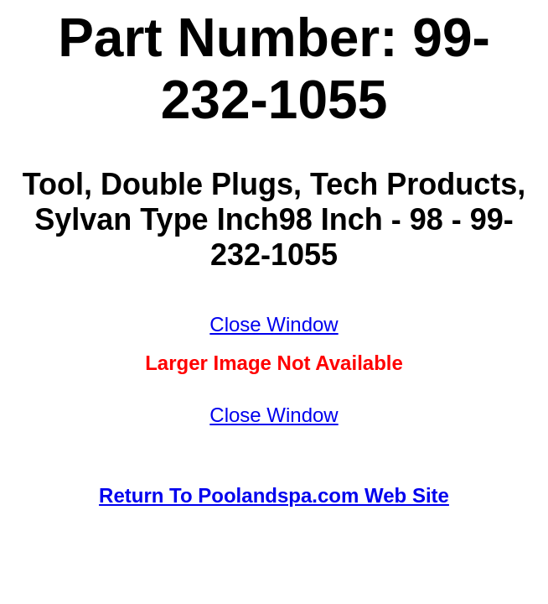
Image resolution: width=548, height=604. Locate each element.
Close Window (273, 324)
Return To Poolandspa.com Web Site (274, 495)
